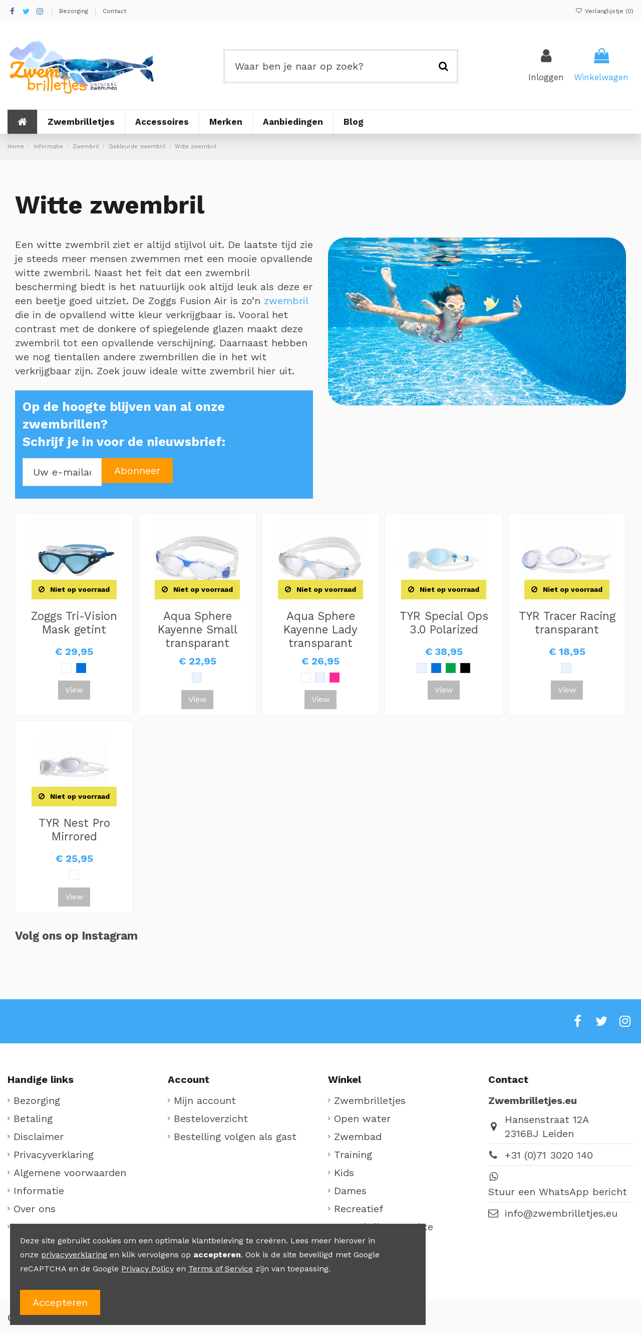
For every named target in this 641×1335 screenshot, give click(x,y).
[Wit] (67, 668)
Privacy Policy (147, 1268)
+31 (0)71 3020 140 (549, 1155)
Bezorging (74, 11)
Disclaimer (39, 1137)
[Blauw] (81, 668)
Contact (114, 11)
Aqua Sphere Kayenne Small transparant (197, 629)
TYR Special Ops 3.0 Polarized (444, 622)
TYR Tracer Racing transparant (567, 622)
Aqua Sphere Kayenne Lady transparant (320, 629)
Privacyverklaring (54, 1155)
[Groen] (451, 668)
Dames (350, 1191)
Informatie (39, 1191)
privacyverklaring (74, 1254)
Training (353, 1155)
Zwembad (358, 1137)
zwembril (286, 301)
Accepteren (60, 1302)
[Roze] (335, 678)
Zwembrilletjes (370, 1100)
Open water (362, 1118)
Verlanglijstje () (604, 11)
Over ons (35, 1209)
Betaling (33, 1118)
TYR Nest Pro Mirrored (74, 829)
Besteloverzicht (211, 1118)
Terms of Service (220, 1268)
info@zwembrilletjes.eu (561, 1213)
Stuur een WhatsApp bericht (557, 1192)
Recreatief (358, 1209)
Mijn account (205, 1100)
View (74, 690)
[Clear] (197, 678)
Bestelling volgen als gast (235, 1137)
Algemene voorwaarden (70, 1173)
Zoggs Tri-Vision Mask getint (74, 622)
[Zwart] (465, 668)
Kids (344, 1173)
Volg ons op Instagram (76, 935)
